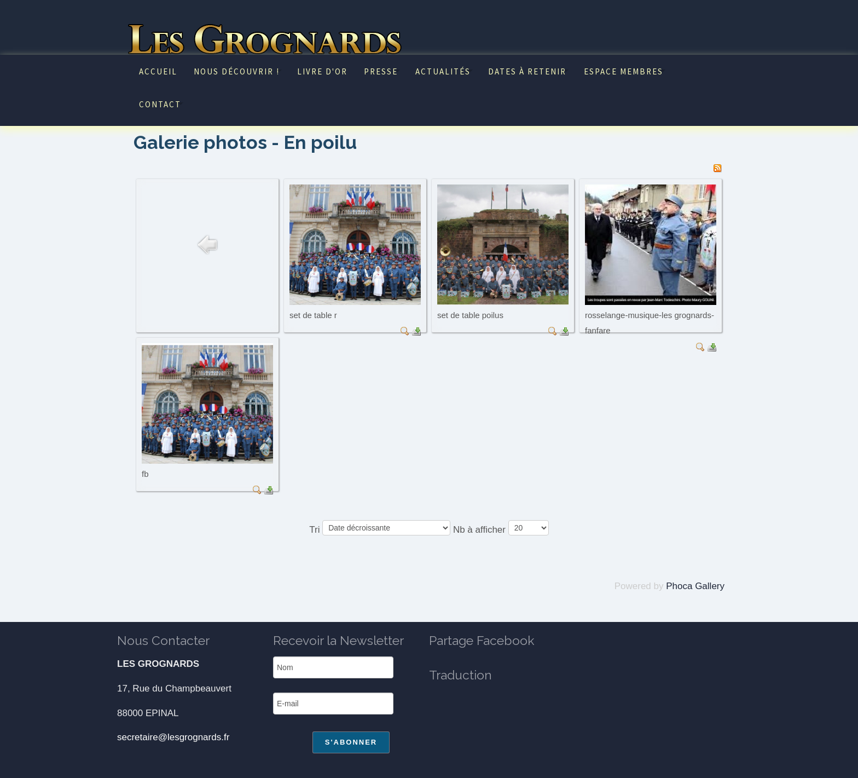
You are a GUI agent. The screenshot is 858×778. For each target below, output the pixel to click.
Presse (381, 71)
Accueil (158, 71)
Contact (160, 104)
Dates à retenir (527, 71)
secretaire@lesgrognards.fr (173, 737)
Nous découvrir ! (237, 71)
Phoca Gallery (695, 586)
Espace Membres (623, 71)
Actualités (443, 71)
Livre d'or (322, 71)
